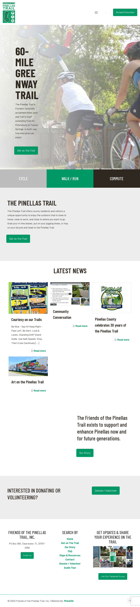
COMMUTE (116, 178)
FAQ (70, 551)
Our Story (70, 547)
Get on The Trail (70, 542)
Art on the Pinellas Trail (27, 381)
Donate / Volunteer (70, 563)
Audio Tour (70, 567)
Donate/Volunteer (125, 12)
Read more (40, 350)
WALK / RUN (70, 178)
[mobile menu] (96, 12)
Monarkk (69, 600)
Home (70, 538)
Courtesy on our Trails (26, 319)
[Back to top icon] (130, 600)
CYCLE (23, 178)
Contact (70, 559)
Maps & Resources (70, 555)
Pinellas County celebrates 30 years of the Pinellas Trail (110, 325)
